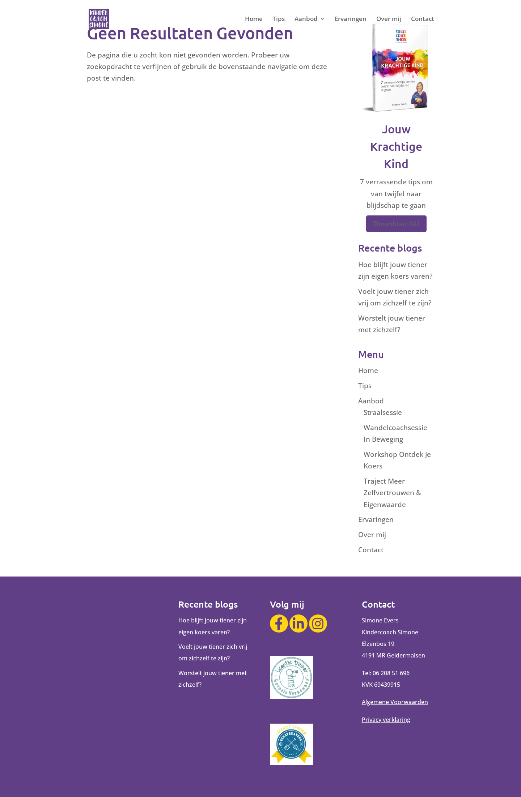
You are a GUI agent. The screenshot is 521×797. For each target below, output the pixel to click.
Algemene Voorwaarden (395, 702)
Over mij (388, 19)
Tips (278, 19)
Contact (422, 19)
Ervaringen (351, 19)
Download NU (396, 223)
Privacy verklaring (386, 720)
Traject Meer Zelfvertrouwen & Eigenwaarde (392, 492)
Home (254, 19)
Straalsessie (383, 412)
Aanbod (306, 19)
